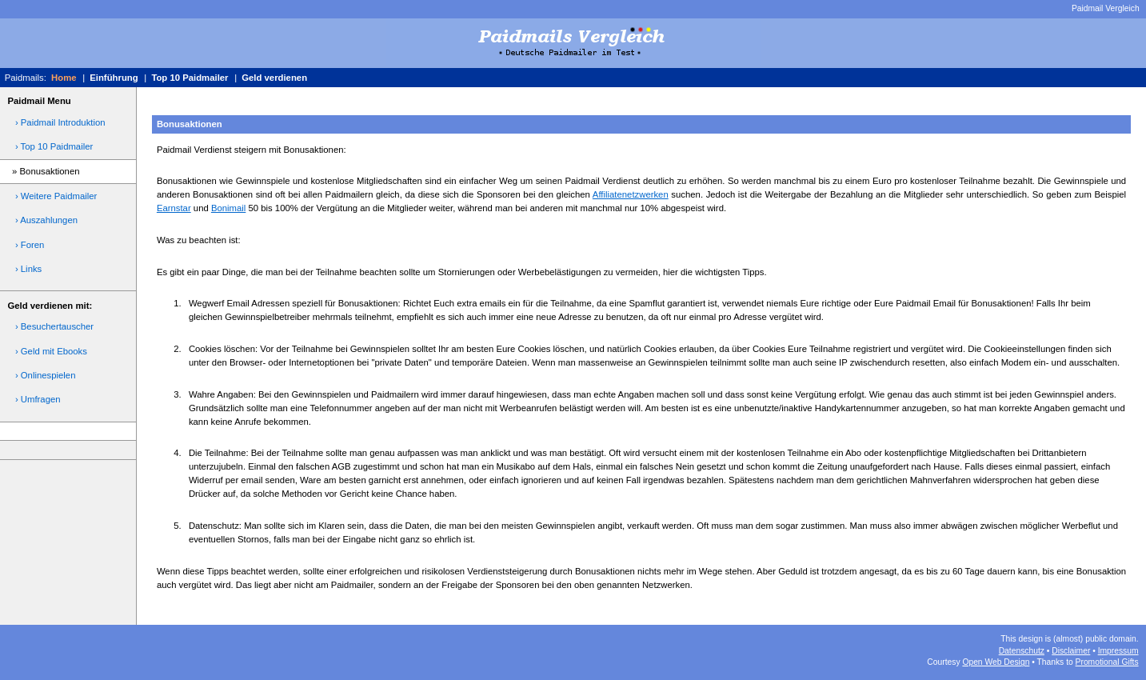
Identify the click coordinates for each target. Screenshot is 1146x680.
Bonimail (228, 208)
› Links (28, 269)
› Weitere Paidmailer (56, 196)
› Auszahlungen (46, 220)
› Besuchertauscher (54, 326)
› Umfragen (38, 399)
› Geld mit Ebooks (51, 351)
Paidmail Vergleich (1106, 8)
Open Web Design (995, 662)
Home (63, 77)
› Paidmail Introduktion (60, 122)
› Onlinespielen (45, 375)
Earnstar (174, 208)
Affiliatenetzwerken (631, 194)
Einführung (114, 77)
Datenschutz (1021, 650)
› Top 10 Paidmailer (54, 146)
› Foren (30, 245)
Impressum (1118, 650)
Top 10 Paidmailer (189, 77)
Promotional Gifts (1107, 662)
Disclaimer (1071, 650)
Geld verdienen (274, 77)
